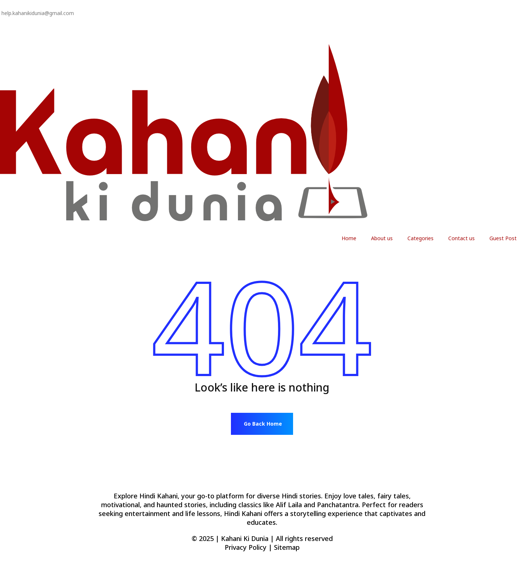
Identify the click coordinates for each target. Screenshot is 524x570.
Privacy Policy (16, 31)
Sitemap (287, 547)
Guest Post (503, 238)
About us (382, 238)
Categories (420, 238)
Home (349, 238)
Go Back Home (263, 423)
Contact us (461, 238)
